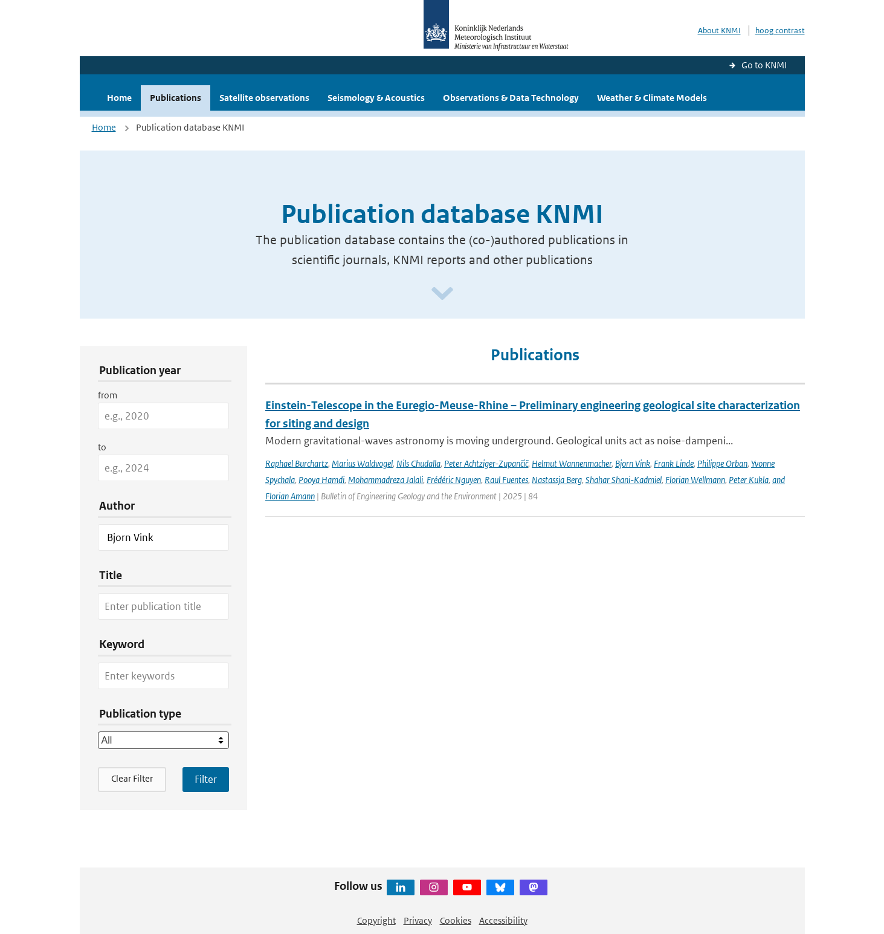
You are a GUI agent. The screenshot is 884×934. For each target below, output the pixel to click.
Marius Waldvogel (362, 463)
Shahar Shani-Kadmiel (624, 479)
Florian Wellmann (695, 479)
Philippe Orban (722, 463)
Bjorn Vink (632, 463)
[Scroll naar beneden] (442, 294)
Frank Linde (674, 463)
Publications (175, 97)
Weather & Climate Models (652, 97)
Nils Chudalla (418, 463)
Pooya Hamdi (321, 479)
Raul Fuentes (506, 479)
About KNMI (719, 30)
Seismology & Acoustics (376, 97)
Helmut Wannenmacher (571, 463)
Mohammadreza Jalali (385, 479)
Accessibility (503, 920)
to (102, 447)
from (107, 395)
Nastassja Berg (557, 479)
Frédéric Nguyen (454, 479)
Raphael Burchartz (296, 463)
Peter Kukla (749, 479)
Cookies (455, 920)
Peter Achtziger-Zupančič (486, 463)
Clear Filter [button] (132, 778)
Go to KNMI (764, 65)
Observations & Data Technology (511, 97)
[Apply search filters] (205, 779)
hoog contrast (780, 30)
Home (119, 97)
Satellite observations (264, 97)
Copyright (376, 920)
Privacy (418, 920)
